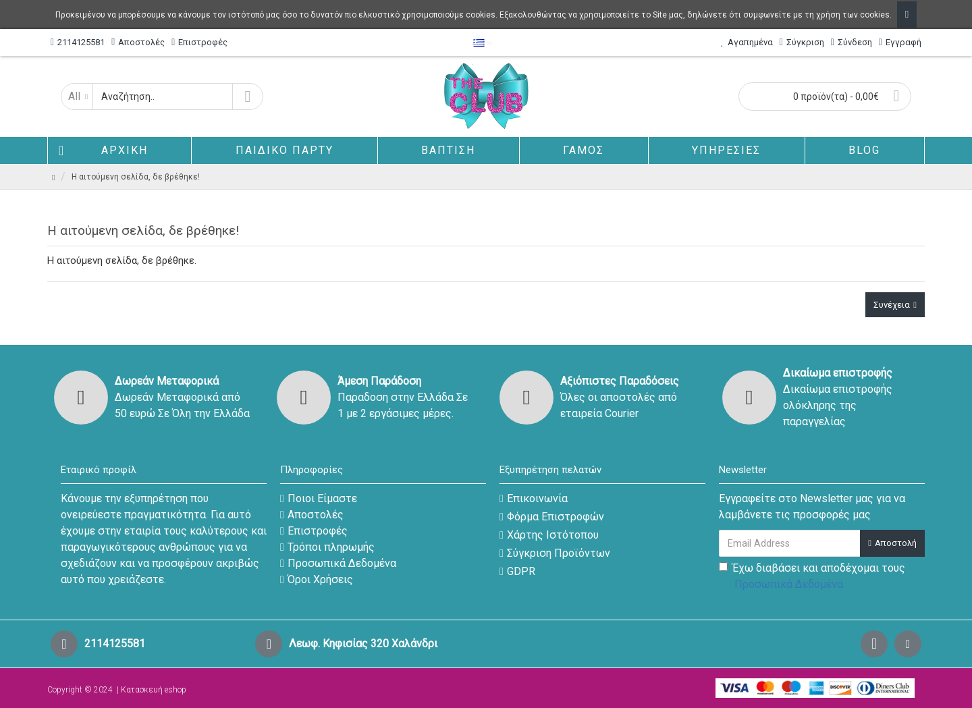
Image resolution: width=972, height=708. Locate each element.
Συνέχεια (891, 305)
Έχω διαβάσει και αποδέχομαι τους (812, 577)
